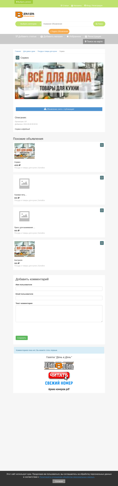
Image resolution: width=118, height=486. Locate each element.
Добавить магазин (51, 36)
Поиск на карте (94, 41)
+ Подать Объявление (59, 31)
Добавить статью (26, 36)
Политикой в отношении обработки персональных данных (67, 477)
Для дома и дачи (29, 51)
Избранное (74, 36)
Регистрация (93, 36)
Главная (18, 51)
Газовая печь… (20, 195)
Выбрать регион (23, 2)
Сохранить (21, 338)
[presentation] (35, 329)
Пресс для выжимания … (24, 227)
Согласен (59, 481)
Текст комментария (24, 303)
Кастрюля (18, 260)
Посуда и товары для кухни (47, 51)
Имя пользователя (24, 285)
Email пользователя (24, 294)
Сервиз (17, 162)
